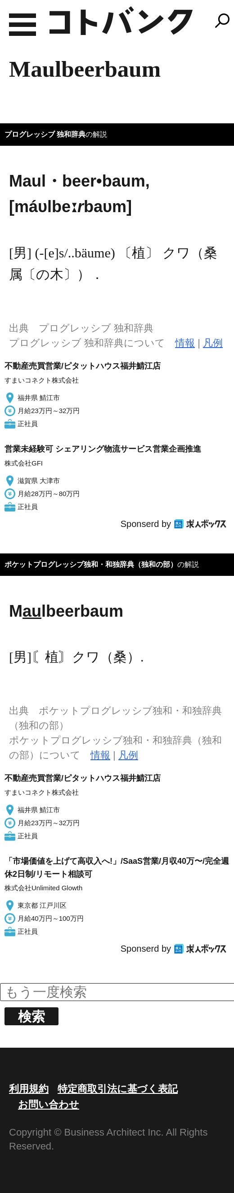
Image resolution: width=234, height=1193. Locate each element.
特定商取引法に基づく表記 (118, 1088)
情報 (185, 342)
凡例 (213, 342)
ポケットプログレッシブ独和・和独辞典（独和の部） (90, 564)
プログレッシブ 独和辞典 (45, 134)
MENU (22, 24)
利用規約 (29, 1088)
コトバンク (121, 20)
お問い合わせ (48, 1104)
